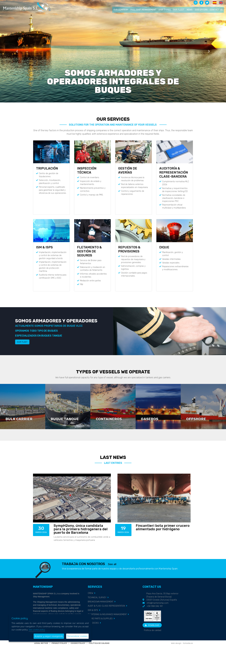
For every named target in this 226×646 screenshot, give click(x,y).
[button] (17, 51)
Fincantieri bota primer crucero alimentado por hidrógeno (163, 527)
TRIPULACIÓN (47, 168)
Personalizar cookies (77, 636)
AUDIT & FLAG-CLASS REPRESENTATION (106, 606)
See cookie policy (37, 629)
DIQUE (164, 247)
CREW (90, 593)
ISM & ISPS (44, 247)
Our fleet (178, 10)
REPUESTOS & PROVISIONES (129, 249)
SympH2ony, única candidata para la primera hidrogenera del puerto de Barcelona (81, 529)
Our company (120, 10)
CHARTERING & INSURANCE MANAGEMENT (107, 614)
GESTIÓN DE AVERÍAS (127, 170)
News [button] (189, 10)
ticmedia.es (188, 643)
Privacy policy (59, 643)
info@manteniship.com (157, 603)
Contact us (216, 10)
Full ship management (143, 10)
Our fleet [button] (22, 342)
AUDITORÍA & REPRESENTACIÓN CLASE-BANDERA (173, 172)
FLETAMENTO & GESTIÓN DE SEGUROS (89, 251)
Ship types (165, 10)
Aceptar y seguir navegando (49, 636)
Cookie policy (78, 643)
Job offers (201, 10)
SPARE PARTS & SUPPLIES (100, 618)
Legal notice (41, 643)
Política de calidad (152, 630)
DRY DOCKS (93, 623)
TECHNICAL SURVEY (97, 597)
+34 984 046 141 (155, 606)
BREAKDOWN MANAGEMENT (100, 601)
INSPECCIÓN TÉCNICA (86, 170)
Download (152, 625)
